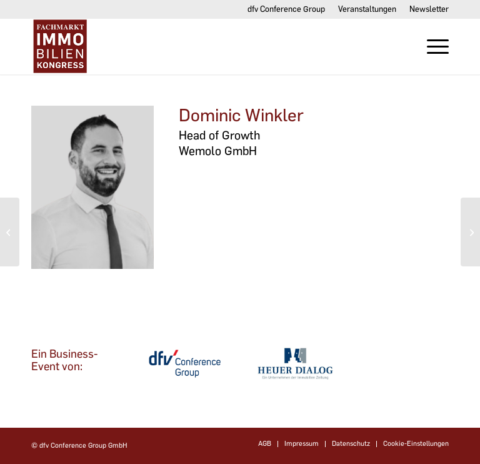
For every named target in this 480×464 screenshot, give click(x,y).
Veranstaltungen (367, 9)
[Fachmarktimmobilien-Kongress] (92, 46)
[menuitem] (286, 9)
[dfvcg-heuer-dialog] (295, 363)
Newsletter (429, 9)
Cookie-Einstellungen (416, 444)
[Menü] (431, 46)
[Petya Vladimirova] (470, 232)
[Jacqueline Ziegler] (9, 232)
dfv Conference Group (286, 9)
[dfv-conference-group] (185, 363)
